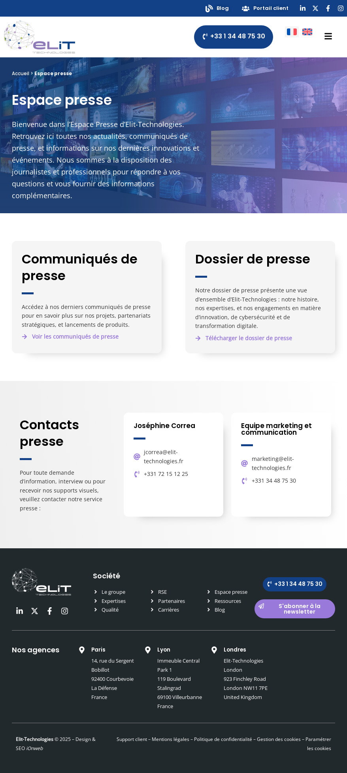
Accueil (20, 73)
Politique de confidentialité (222, 739)
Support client (132, 739)
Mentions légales (170, 739)
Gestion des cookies (279, 739)
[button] (243, 338)
